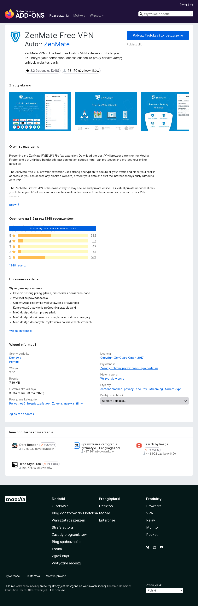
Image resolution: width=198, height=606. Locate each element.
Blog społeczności (66, 542)
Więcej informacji (20, 330)
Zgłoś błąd (60, 556)
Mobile (104, 513)
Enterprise (107, 520)
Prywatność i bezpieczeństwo (29, 403)
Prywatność (12, 576)
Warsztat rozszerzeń (68, 520)
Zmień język (154, 585)
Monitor (152, 527)
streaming (156, 389)
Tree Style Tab (30, 464)
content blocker (111, 389)
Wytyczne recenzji (66, 563)
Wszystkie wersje (112, 378)
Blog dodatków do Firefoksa (75, 513)
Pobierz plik (134, 44)
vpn (179, 389)
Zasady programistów (69, 535)
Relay (150, 520)
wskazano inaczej (27, 586)
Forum (57, 549)
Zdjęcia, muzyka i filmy (67, 403)
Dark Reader (28, 445)
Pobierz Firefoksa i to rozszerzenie (158, 35)
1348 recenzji (18, 265)
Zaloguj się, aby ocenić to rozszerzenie (53, 228)
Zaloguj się (186, 4)
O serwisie (60, 506)
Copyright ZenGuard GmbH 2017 (122, 357)
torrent (169, 389)
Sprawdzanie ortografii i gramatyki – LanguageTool (100, 446)
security (141, 389)
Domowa (15, 357)
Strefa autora (62, 527)
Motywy (79, 15)
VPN (150, 513)
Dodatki (58, 499)
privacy (129, 389)
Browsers (153, 506)
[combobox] (165, 13)
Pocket (152, 535)
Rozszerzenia (59, 15)
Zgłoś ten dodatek (21, 414)
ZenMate (57, 44)
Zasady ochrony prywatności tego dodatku (129, 368)
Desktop (106, 506)
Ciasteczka (33, 576)
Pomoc (14, 361)
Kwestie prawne (56, 576)
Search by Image (156, 444)
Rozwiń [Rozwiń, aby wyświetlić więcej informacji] (14, 204)
